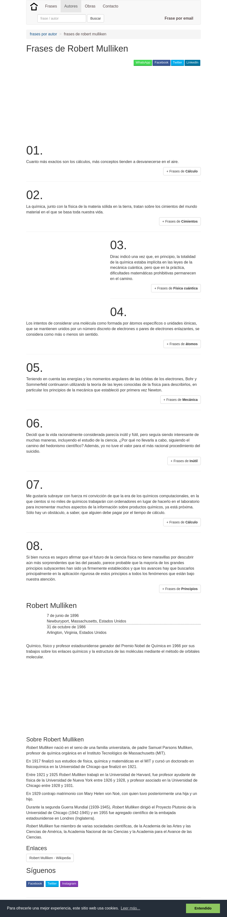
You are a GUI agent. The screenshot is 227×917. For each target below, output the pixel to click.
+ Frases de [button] (182, 171)
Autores (71, 6)
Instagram (69, 883)
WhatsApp (143, 62)
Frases (51, 6)
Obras (90, 6)
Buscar (95, 18)
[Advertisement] (114, 104)
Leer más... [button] (130, 908)
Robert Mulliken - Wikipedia (50, 858)
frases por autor (43, 34)
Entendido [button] (203, 908)
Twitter (177, 62)
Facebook (161, 62)
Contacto (110, 6)
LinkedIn (192, 62)
